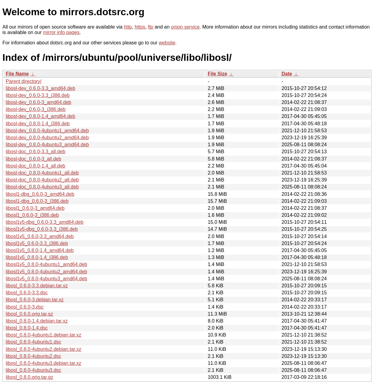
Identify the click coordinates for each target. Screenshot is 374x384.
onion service (185, 26)
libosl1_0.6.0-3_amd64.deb (35, 208)
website (167, 42)
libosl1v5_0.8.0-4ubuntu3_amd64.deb (46, 278)
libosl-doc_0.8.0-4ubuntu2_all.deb (42, 179)
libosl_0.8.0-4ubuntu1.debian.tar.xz (43, 334)
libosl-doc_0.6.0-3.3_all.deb (35, 151)
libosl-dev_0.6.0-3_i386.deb (36, 109)
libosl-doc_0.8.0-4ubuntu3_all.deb (42, 186)
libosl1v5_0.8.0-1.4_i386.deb (37, 257)
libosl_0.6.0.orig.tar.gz (29, 314)
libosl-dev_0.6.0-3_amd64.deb (38, 102)
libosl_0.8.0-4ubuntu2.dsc (33, 356)
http (128, 26)
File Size (217, 73)
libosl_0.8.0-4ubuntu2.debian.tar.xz (43, 349)
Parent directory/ (23, 81)
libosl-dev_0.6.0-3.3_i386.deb (38, 95)
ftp (150, 26)
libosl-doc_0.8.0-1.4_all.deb (35, 165)
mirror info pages (61, 32)
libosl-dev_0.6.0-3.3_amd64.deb (40, 88)
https (140, 26)
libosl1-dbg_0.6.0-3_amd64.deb (40, 194)
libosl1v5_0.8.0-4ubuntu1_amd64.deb (46, 264)
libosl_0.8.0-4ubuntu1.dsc (33, 341)
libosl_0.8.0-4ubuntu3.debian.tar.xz (43, 363)
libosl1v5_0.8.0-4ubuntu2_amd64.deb (46, 271)
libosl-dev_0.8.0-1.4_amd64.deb (40, 116)
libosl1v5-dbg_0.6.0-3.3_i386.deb (42, 229)
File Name (17, 73)
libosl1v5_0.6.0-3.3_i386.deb (37, 243)
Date (287, 73)
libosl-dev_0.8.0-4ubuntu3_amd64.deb (47, 144)
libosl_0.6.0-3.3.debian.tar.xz (37, 285)
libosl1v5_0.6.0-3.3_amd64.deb (40, 236)
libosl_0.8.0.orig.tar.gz (29, 377)
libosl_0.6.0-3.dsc (25, 307)
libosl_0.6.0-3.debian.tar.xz (35, 299)
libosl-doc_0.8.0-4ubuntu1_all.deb (42, 172)
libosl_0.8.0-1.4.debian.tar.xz (37, 320)
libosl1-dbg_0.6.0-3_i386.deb (37, 201)
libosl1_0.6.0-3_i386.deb (32, 215)
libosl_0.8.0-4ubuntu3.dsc (33, 370)
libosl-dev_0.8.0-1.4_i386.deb (38, 123)
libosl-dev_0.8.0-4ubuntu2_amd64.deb (47, 137)
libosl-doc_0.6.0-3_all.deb (33, 158)
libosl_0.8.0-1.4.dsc (27, 327)
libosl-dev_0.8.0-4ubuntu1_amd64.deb (47, 130)
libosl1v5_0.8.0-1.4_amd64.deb (40, 250)
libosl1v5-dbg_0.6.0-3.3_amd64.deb (44, 222)
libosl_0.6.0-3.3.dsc (27, 292)
